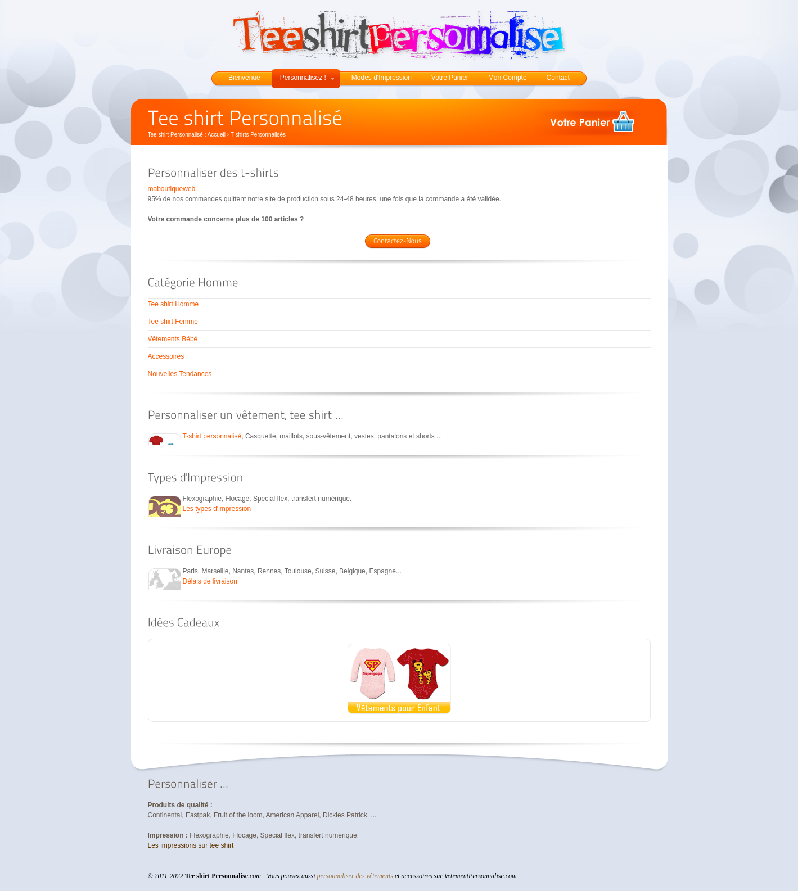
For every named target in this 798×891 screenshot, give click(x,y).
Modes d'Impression (381, 78)
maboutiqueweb (172, 189)
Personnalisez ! (307, 78)
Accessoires (166, 356)
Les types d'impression (217, 509)
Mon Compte (507, 78)
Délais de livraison (210, 581)
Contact (558, 78)
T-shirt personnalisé (212, 436)
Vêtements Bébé (173, 339)
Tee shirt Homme (173, 304)
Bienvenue (244, 78)
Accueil (217, 135)
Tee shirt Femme (173, 321)
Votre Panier (449, 78)
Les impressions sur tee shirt (191, 845)
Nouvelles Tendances (180, 374)
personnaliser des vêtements (355, 876)
